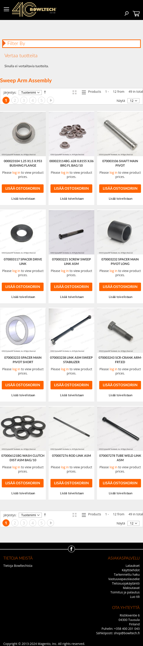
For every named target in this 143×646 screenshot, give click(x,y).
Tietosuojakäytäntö (126, 583)
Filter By (16, 43)
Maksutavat (131, 588)
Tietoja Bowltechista (17, 565)
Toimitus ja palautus (125, 592)
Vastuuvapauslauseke (124, 579)
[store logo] (34, 9)
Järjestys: (10, 92)
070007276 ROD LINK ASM (71, 455)
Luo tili (135, 597)
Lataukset (133, 565)
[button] (71, 199)
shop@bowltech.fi (127, 633)
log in (16, 172)
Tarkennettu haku (127, 574)
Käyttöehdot (131, 570)
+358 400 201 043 (127, 628)
